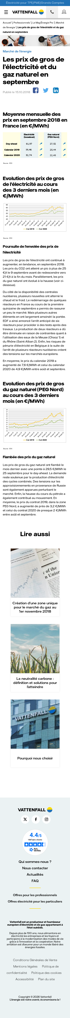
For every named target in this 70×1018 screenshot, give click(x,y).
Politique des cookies (46, 972)
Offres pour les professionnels (35, 895)
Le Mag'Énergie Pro (42, 22)
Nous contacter (35, 868)
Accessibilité (24, 979)
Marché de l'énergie (17, 51)
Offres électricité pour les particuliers (35, 901)
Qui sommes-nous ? (35, 862)
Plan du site (46, 979)
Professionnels (21, 22)
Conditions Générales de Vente (35, 960)
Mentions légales (25, 966)
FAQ (35, 881)
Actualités (35, 874)
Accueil (7, 22)
